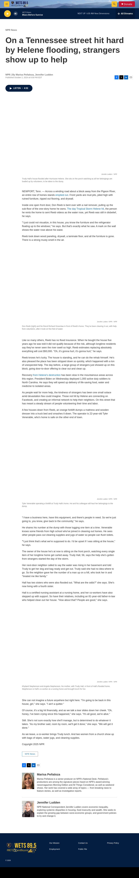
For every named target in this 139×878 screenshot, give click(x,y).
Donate (128, 4)
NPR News (11, 30)
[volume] (15, 14)
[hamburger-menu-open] (6, 4)
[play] (7, 13)
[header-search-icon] (114, 4)
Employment (54, 849)
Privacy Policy (113, 843)
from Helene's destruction (47, 375)
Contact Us (83, 843)
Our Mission (54, 843)
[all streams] (125, 13)
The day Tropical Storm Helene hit (85, 208)
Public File (82, 849)
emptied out (61, 195)
